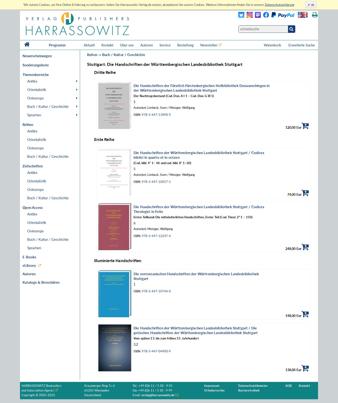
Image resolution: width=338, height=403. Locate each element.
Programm (57, 45)
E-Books (29, 257)
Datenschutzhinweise (253, 386)
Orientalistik (36, 89)
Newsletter (208, 45)
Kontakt (107, 45)
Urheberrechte (214, 390)
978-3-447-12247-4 (156, 236)
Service (165, 45)
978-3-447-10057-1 (156, 182)
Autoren (146, 45)
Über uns (127, 45)
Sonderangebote (36, 65)
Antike (32, 81)
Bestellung (185, 45)
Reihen (92, 55)
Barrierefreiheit (249, 390)
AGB (288, 386)
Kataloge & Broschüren (41, 282)
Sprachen (34, 115)
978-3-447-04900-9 (156, 351)
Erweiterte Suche (301, 45)
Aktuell (89, 45)
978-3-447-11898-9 (156, 115)
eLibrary (29, 265)
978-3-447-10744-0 (156, 291)
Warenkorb (273, 45)
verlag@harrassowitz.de (157, 395)
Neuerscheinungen (37, 56)
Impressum (211, 386)
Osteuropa (35, 98)
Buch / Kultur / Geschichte (48, 106)
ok (312, 5)
